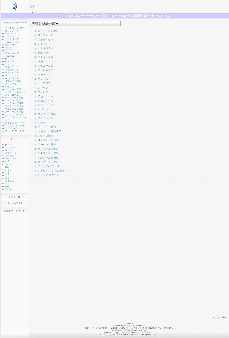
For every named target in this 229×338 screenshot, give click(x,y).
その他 (8, 189)
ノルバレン (10, 36)
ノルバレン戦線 (13, 100)
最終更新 (149, 15)
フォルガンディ (13, 53)
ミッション (10, 147)
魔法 (7, 178)
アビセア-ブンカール (16, 125)
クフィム (9, 58)
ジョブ (8, 170)
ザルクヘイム (12, 33)
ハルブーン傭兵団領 (15, 92)
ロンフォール (12, 31)
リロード (114, 15)
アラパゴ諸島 (12, 95)
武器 (7, 172)
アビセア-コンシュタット (53, 170)
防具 (7, 175)
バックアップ (94, 15)
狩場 (7, 167)
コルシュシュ (12, 47)
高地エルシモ (12, 72)
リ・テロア (10, 61)
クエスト (9, 144)
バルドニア (10, 56)
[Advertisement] (15, 263)
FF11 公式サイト (14, 203)
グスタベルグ (12, 39)
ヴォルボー (10, 67)
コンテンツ (10, 155)
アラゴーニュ (12, 50)
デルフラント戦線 (14, 106)
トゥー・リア (12, 75)
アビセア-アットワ (14, 131)
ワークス (9, 150)
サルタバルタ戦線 (14, 109)
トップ (64, 15)
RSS (166, 15)
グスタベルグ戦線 (14, 103)
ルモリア (9, 86)
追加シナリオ (12, 153)
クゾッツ (9, 64)
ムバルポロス (12, 78)
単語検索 (137, 15)
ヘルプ (159, 15)
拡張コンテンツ (13, 158)
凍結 (77, 15)
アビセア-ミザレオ (14, 128)
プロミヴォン (12, 84)
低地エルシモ (12, 69)
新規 (123, 15)
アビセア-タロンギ (14, 122)
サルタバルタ (12, 44)
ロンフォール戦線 (14, 97)
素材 (7, 183)
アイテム (9, 181)
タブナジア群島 (13, 81)
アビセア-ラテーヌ (14, 114)
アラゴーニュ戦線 (14, 111)
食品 (7, 186)
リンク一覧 (14, 197)
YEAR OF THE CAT (146, 333)
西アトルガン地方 (14, 28)
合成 (7, 161)
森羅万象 (126, 330)
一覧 (129, 15)
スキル (8, 164)
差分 (83, 15)
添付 (105, 15)
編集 (71, 15)
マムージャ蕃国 (13, 89)
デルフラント (12, 42)
